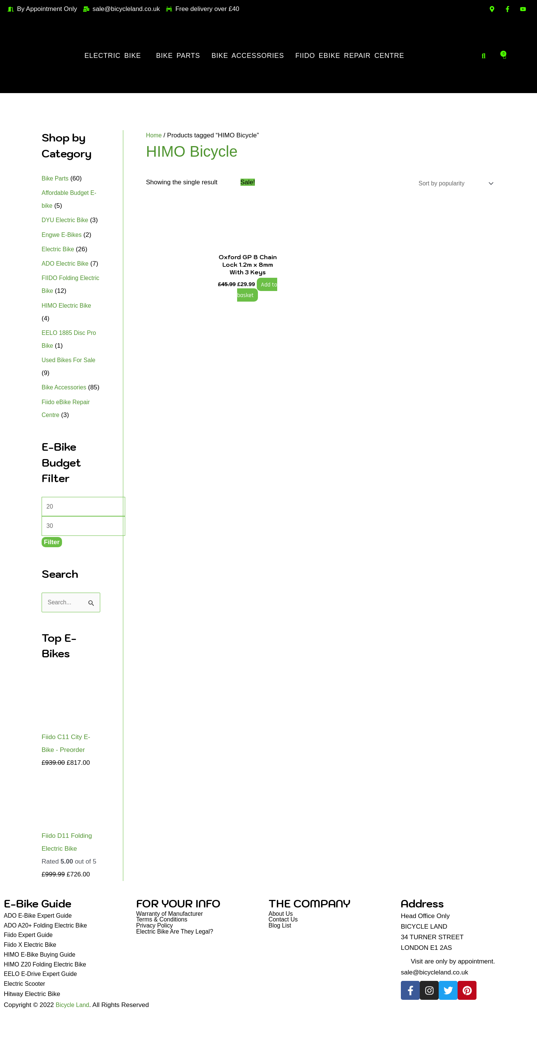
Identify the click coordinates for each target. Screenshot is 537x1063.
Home (154, 135)
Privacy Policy (156, 970)
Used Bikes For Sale (71, 385)
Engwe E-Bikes (63, 247)
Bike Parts (178, 55)
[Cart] (505, 55)
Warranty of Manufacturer (172, 957)
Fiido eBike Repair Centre (349, 55)
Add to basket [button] (252, 298)
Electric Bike (112, 55)
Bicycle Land (74, 1054)
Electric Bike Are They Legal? (178, 976)
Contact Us (284, 963)
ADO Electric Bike (67, 276)
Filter (52, 583)
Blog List (280, 970)
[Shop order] (450, 184)
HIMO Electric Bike (69, 331)
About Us (281, 957)
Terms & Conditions (164, 963)
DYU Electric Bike (67, 220)
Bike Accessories (247, 55)
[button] (114, 56)
